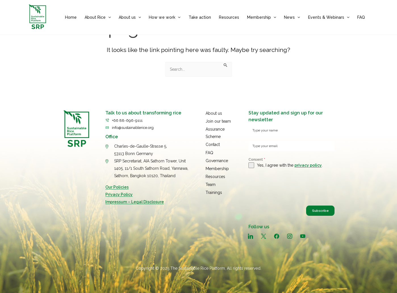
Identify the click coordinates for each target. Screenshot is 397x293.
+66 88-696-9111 (127, 118)
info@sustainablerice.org (134, 126)
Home (71, 17)
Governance (217, 155)
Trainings (214, 185)
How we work (164, 17)
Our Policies (117, 185)
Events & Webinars (328, 17)
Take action (200, 17)
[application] (108, 17)
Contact (213, 140)
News (292, 17)
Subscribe (314, 211)
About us (130, 17)
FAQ (361, 17)
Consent (256, 160)
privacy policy (308, 165)
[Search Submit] (225, 65)
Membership (261, 17)
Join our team (218, 118)
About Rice (98, 17)
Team (211, 177)
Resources (229, 17)
